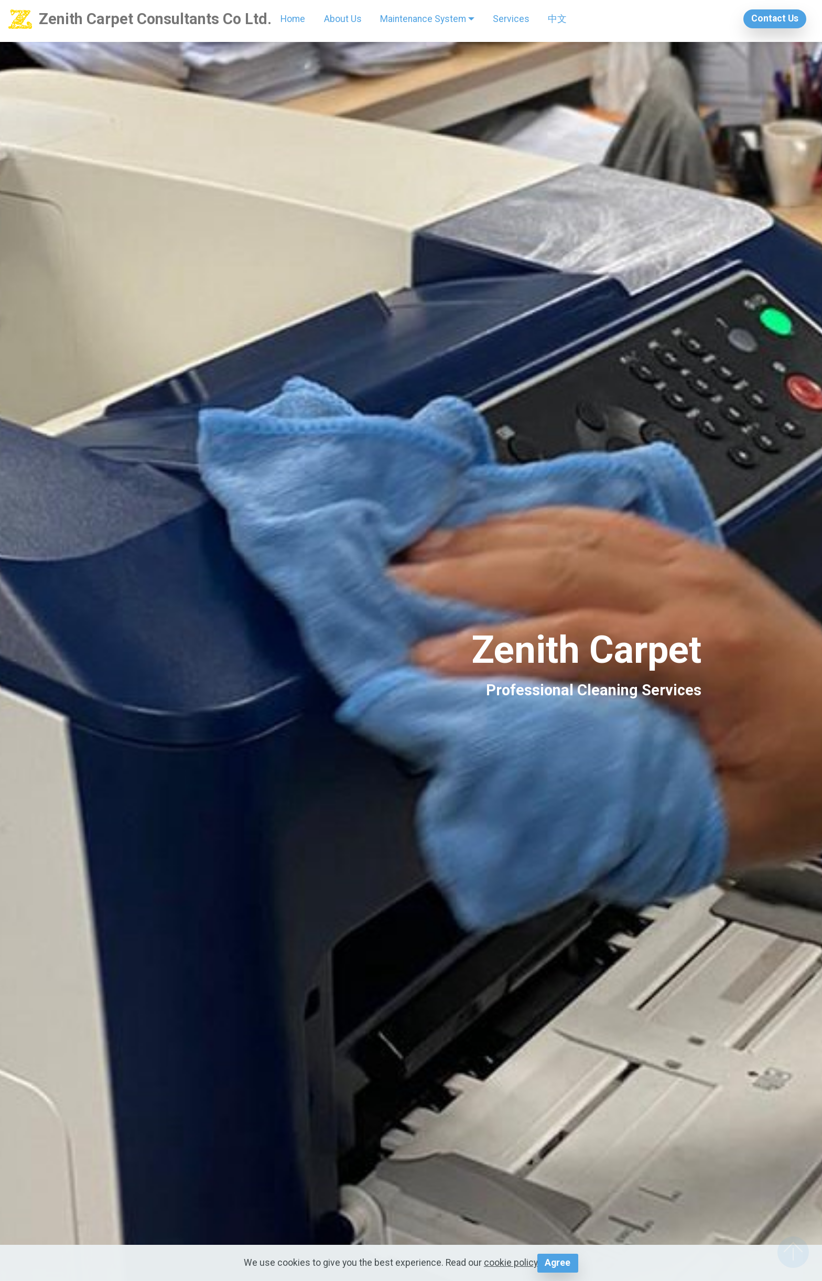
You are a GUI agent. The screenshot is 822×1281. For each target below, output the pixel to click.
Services (511, 19)
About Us (343, 19)
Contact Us (774, 18)
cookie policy (510, 1262)
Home (292, 19)
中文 (557, 19)
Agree (557, 1262)
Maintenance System (423, 19)
